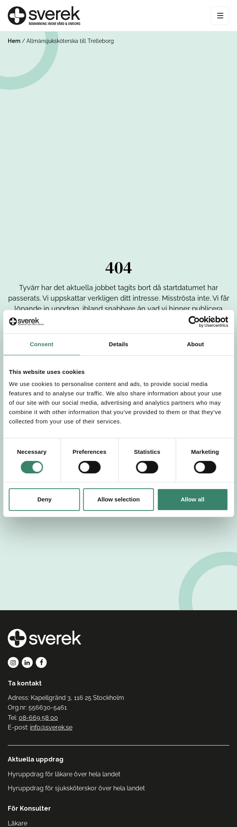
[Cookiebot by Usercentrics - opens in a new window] (194, 322)
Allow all (192, 499)
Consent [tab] (41, 344)
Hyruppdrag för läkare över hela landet (64, 774)
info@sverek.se (51, 727)
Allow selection (118, 499)
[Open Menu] (220, 15)
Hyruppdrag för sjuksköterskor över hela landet (76, 788)
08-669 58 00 (38, 717)
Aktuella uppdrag (35, 759)
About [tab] (195, 344)
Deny (44, 499)
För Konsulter (29, 808)
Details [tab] (118, 344)
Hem (14, 41)
